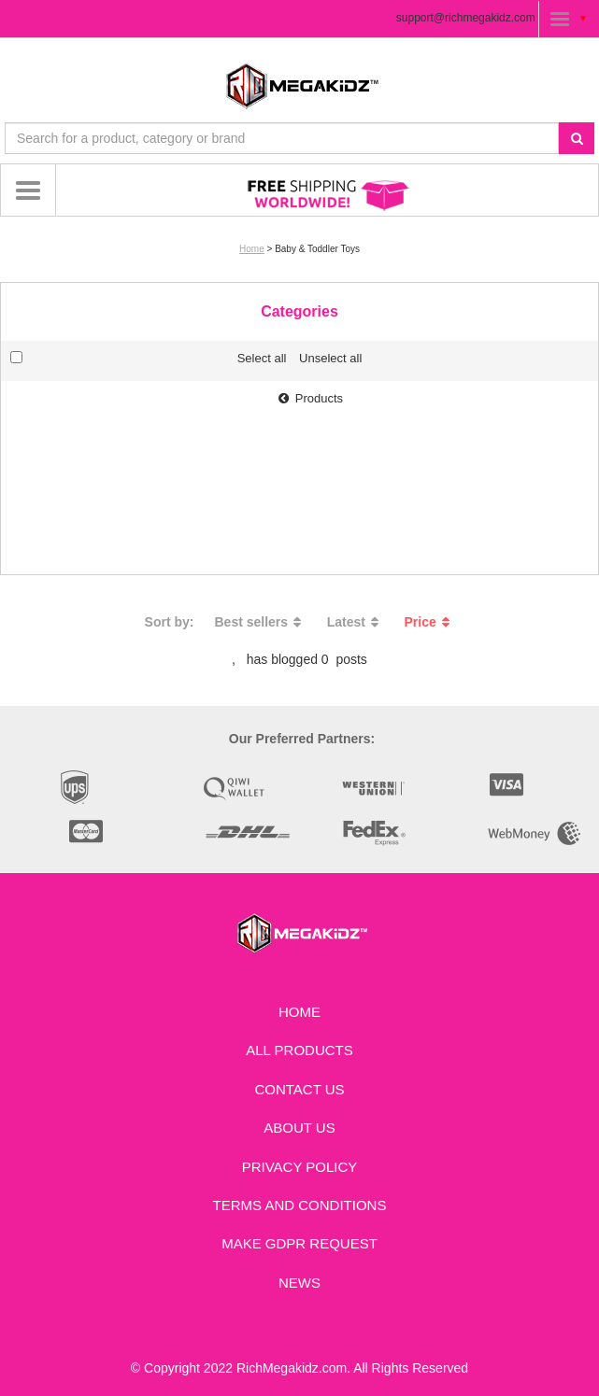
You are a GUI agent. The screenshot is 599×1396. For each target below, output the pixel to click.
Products (309, 398)
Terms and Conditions (300, 1205)
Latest (355, 621)
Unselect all (330, 358)
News (299, 1282)
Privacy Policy (300, 1167)
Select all (262, 358)
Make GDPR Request (299, 1243)
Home (251, 249)
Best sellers (261, 621)
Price (430, 621)
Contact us (299, 1089)
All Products (299, 1050)
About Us (299, 1127)
